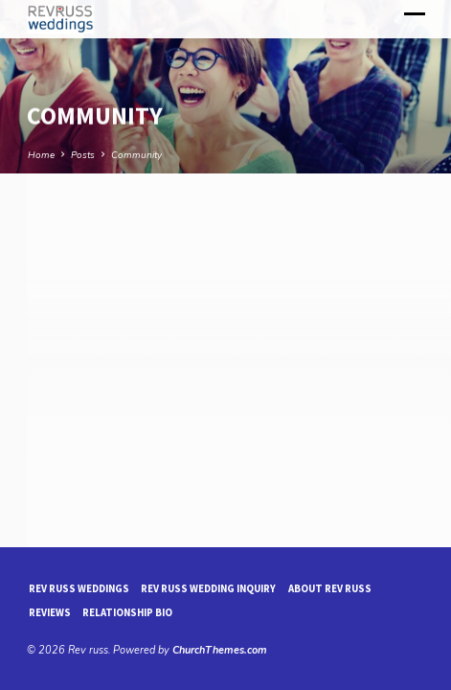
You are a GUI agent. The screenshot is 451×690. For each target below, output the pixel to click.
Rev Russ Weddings (79, 588)
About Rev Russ (330, 588)
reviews (50, 612)
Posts (83, 155)
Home (41, 155)
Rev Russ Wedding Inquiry (208, 588)
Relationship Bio (127, 612)
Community (136, 155)
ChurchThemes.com (219, 650)
